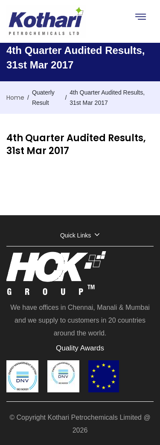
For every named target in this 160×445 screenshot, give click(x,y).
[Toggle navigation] (140, 16)
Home (15, 97)
